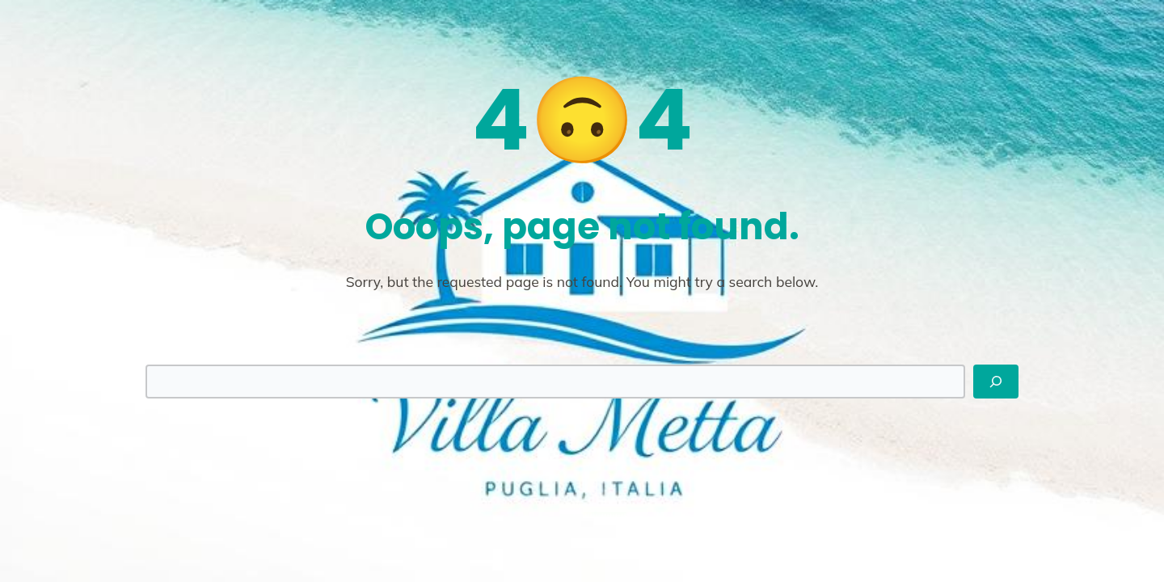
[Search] (995, 382)
